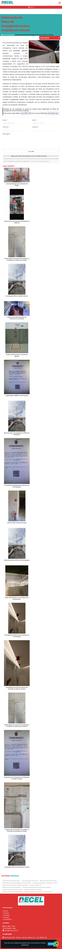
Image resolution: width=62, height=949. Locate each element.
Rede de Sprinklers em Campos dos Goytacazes (17, 598)
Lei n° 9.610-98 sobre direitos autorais (39, 161)
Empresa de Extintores (35, 885)
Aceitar (51, 944)
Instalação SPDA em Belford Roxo (17, 296)
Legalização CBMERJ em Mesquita (17, 395)
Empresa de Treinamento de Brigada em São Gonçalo (16, 778)
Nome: (5, 120)
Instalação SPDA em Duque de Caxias (16, 867)
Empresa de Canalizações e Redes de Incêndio (15, 885)
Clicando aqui (53, 113)
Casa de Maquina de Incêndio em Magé (17, 184)
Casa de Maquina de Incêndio (30, 880)
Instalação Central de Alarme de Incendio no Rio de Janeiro (17, 688)
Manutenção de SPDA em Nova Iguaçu (17, 560)
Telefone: (6, 127)
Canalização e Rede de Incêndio (11, 880)
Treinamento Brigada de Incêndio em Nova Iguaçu (16, 486)
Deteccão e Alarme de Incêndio (48, 880)
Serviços (6, 917)
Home (6, 911)
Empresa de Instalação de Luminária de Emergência (37, 887)
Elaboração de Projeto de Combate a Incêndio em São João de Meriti (16, 725)
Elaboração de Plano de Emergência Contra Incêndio (16, 883)
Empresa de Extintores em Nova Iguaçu (16, 355)
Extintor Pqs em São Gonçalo (16, 523)
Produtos (7, 915)
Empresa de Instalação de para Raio (12, 889)
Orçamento (8, 919)
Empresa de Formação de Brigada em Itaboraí (16, 222)
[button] (59, 3)
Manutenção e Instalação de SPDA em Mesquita (16, 433)
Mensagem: (7, 134)
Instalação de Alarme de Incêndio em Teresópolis (16, 635)
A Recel (6, 913)
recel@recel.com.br (11, 931)
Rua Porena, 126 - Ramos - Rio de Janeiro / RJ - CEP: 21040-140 (25, 937)
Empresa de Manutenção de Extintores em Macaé (16, 318)
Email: (34, 120)
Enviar (31, 151)
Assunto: (35, 127)
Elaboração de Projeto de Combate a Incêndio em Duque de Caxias (16, 259)
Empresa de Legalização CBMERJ (33, 889)
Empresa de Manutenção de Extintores (12, 891)
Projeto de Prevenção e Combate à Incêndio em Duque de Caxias (17, 830)
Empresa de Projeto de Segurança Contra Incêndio (38, 891)
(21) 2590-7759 (26, 113)
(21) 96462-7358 (10, 928)
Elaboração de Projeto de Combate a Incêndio (45, 883)
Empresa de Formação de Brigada (11, 887)
